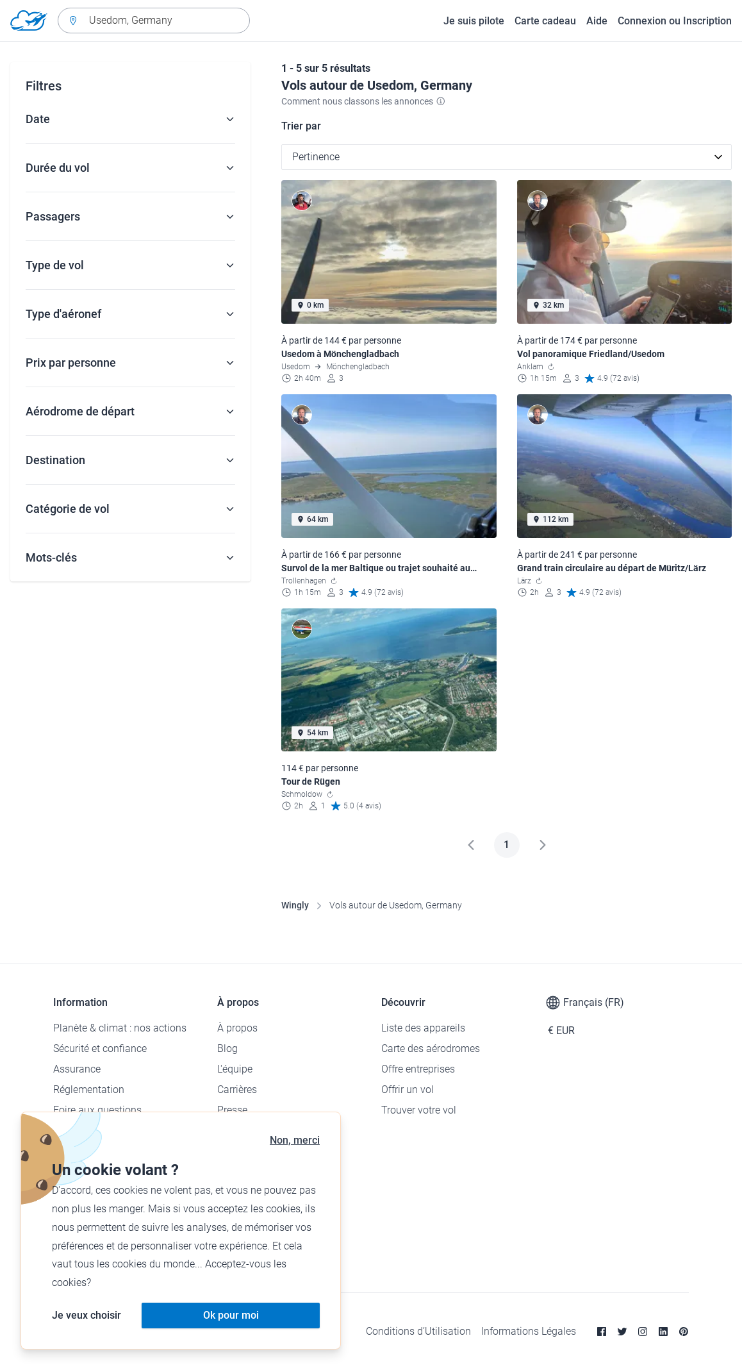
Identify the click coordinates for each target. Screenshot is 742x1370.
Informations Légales (528, 1331)
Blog (227, 1048)
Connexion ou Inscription (675, 21)
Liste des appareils (423, 1028)
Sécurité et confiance (100, 1048)
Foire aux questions (97, 1110)
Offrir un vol (407, 1089)
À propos (237, 1028)
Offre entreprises (418, 1069)
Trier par (301, 126)
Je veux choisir (86, 1315)
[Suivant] (543, 845)
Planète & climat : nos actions (119, 1028)
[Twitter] (622, 1331)
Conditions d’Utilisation (418, 1331)
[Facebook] (602, 1331)
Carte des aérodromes (430, 1048)
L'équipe (234, 1069)
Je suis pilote (473, 21)
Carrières (237, 1089)
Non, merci (295, 1140)
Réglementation (88, 1089)
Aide (596, 21)
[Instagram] (643, 1331)
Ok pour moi (231, 1315)
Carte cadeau (545, 21)
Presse (232, 1110)
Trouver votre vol (418, 1110)
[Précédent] (471, 845)
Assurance (77, 1069)
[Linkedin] (663, 1331)
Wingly (295, 905)
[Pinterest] (684, 1331)
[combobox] (154, 20)
